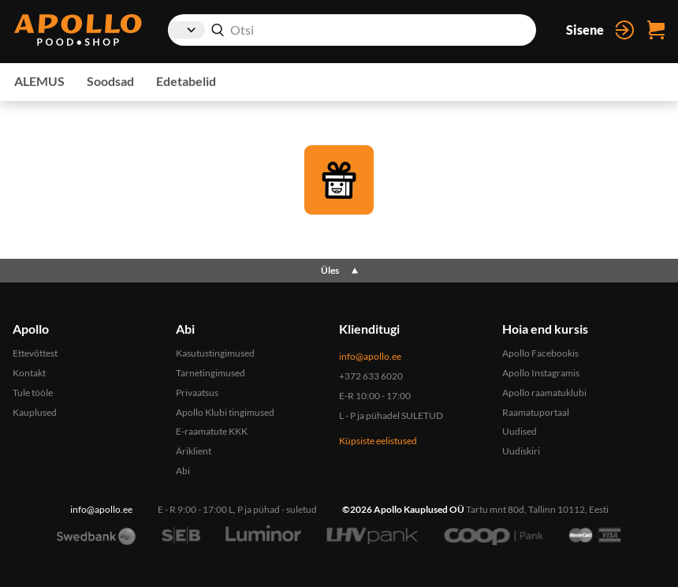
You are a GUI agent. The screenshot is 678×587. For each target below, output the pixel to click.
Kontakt (29, 373)
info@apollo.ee (370, 356)
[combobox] (352, 30)
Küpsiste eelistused (378, 441)
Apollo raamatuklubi (544, 392)
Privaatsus (197, 392)
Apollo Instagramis (540, 373)
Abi (183, 471)
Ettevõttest (35, 353)
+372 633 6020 (371, 376)
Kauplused (35, 412)
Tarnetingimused (210, 373)
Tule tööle (33, 392)
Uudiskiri (521, 451)
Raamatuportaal (535, 412)
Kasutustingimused (215, 353)
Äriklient (193, 451)
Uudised (519, 431)
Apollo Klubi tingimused (225, 412)
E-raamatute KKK (212, 431)
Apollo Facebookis (540, 353)
